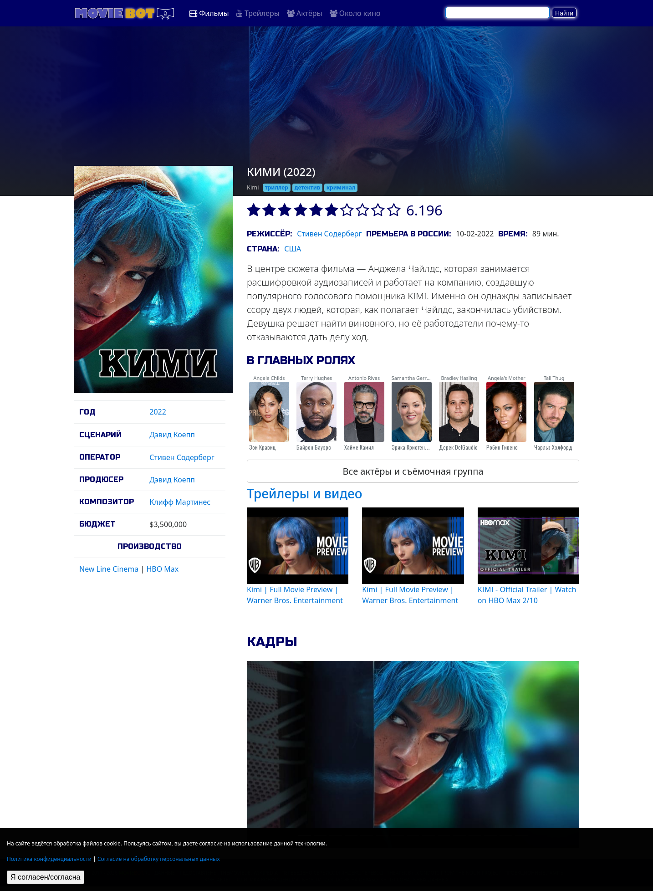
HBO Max (162, 569)
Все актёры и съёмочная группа (412, 471)
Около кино (355, 13)
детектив (307, 187)
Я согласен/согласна (45, 877)
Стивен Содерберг (181, 457)
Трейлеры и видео (304, 493)
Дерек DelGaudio (458, 447)
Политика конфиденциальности (49, 859)
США (292, 249)
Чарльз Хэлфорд (553, 447)
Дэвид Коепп (172, 435)
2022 (157, 412)
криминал (341, 187)
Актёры (304, 13)
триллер (276, 187)
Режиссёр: (269, 234)
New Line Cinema (108, 569)
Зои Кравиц (262, 447)
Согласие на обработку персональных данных (158, 859)
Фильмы (209, 13)
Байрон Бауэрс (313, 447)
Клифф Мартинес (179, 502)
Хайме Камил (359, 447)
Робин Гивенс (502, 447)
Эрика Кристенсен (412, 447)
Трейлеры (258, 13)
